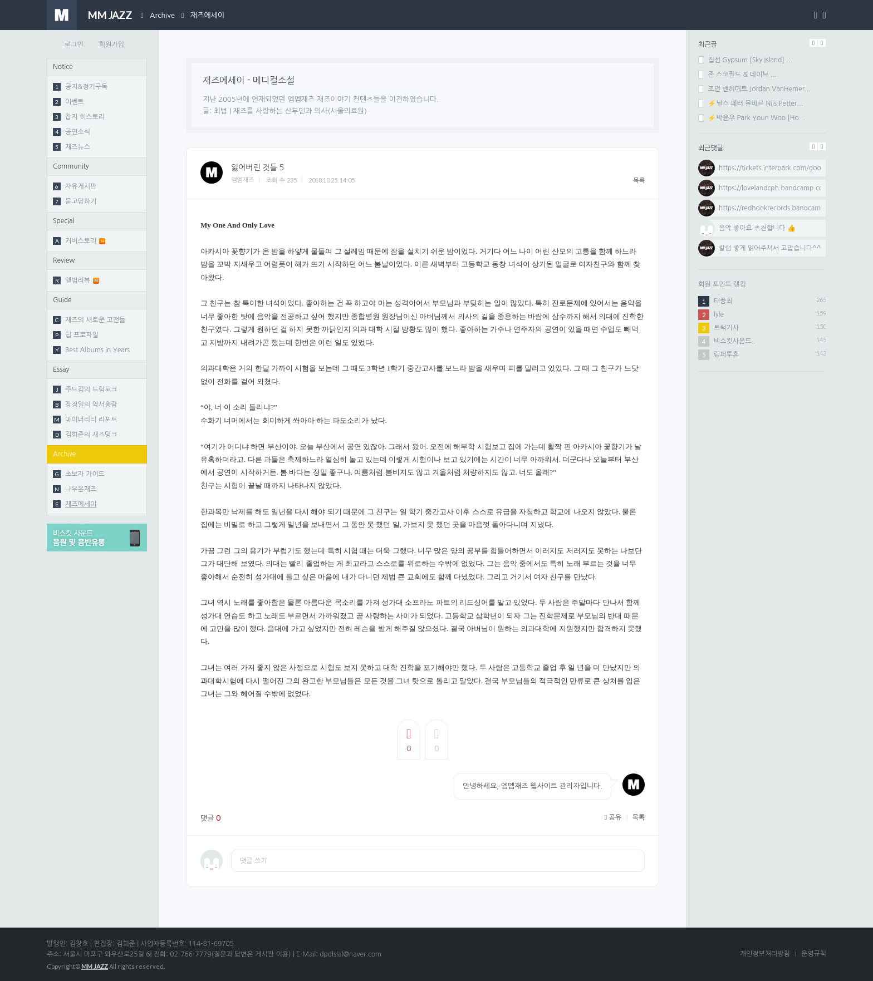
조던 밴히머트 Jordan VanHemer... (754, 89)
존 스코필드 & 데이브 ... (737, 74)
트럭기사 (726, 327)
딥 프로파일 (76, 335)
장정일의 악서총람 (85, 404)
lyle (719, 314)
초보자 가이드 (79, 474)
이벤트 (68, 101)
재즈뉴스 (71, 147)
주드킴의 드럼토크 (85, 389)
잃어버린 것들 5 (257, 167)
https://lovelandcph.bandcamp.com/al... (781, 188)
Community (71, 166)
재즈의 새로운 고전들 (89, 320)
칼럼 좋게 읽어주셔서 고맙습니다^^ (770, 248)
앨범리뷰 (76, 280)
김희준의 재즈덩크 (85, 434)
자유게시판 (74, 186)
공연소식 (71, 132)
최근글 (707, 44)
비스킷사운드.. (735, 341)
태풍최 (723, 301)
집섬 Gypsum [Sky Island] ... (745, 60)
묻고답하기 (74, 201)
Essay (61, 369)
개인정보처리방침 (765, 953)
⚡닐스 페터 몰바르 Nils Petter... (750, 103)
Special (64, 221)
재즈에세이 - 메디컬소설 (249, 80)
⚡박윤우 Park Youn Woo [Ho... (751, 118)
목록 (639, 181)
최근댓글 (710, 148)
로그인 (74, 44)
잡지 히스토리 (79, 117)
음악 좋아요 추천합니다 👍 (757, 228)
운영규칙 (813, 953)
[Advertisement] (762, 453)
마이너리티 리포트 (85, 419)
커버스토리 (79, 241)
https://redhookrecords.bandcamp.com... (782, 208)
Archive (162, 15)
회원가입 (111, 44)
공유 (613, 817)
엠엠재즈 (242, 180)
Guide (62, 300)
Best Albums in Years (91, 350)
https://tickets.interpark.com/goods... (776, 168)
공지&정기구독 (80, 86)
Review (64, 260)
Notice (63, 66)
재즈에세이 (207, 15)
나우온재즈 (74, 489)
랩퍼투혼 (726, 354)
